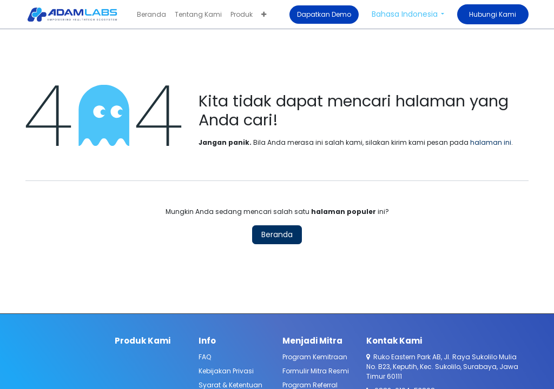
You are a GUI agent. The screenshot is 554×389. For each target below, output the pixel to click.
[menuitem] (151, 14)
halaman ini (490, 142)
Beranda (277, 234)
